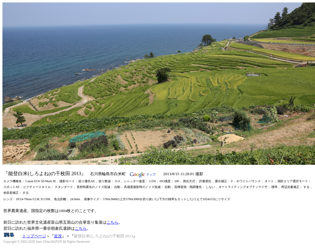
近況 (58, 236)
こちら (112, 222)
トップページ (34, 236)
